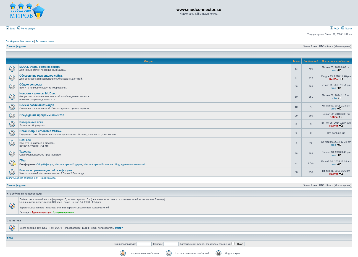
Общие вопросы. (30, 84)
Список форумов (16, 46)
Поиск (346, 28)
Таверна (25, 151)
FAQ (334, 28)
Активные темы (45, 41)
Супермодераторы (63, 212)
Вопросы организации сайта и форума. (46, 170)
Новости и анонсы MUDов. (37, 93)
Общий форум (44, 164)
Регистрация (26, 28)
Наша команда (48, 178)
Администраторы (41, 212)
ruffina (333, 117)
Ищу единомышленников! (130, 164)
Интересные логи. (31, 122)
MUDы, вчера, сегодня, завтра (39, 66)
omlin (334, 98)
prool (333, 70)
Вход (10, 28)
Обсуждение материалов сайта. (41, 75)
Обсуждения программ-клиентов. (42, 115)
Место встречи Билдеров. (99, 164)
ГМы (22, 160)
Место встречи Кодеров (68, 164)
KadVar (333, 79)
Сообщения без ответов (20, 41)
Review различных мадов (36, 105)
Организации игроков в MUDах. (40, 131)
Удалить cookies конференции (22, 178)
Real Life (25, 140)
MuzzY (119, 227)
